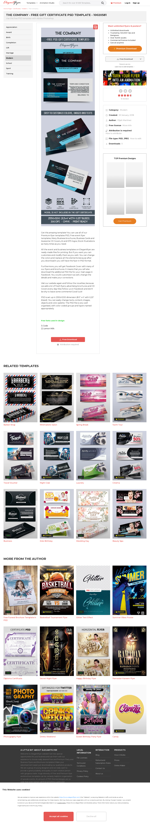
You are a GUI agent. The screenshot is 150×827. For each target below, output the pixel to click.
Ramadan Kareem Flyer (123, 678)
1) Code (44, 326)
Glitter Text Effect (84, 617)
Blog (97, 755)
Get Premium (124, 221)
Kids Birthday (46, 541)
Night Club (45, 483)
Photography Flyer (12, 737)
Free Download (68, 339)
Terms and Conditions (81, 764)
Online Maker (119, 765)
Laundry (80, 483)
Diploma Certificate (13, 678)
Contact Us (100, 768)
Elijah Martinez (124, 120)
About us (99, 774)
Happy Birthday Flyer (86, 678)
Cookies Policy (83, 776)
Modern (123, 110)
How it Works (119, 755)
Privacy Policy (82, 771)
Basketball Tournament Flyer (53, 617)
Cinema (116, 483)
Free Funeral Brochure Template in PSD (20, 618)
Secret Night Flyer (48, 678)
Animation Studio (47, 3)
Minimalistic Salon (48, 425)
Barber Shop (9, 425)
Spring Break (82, 425)
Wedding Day (82, 541)
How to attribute (114, 133)
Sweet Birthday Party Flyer (88, 737)
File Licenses (82, 758)
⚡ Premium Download (125, 49)
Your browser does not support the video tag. (124, 77)
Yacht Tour (117, 425)
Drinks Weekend (48, 737)
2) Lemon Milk (47, 328)
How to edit (135, 138)
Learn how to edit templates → (125, 67)
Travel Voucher (10, 483)
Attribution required (68, 344)
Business (8, 541)
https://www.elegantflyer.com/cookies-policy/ (81, 803)
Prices (116, 760)
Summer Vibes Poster (122, 617)
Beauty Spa (117, 541)
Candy (115, 737)
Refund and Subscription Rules (103, 761)
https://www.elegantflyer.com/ (69, 797)
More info (127, 125)
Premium (121, 3)
